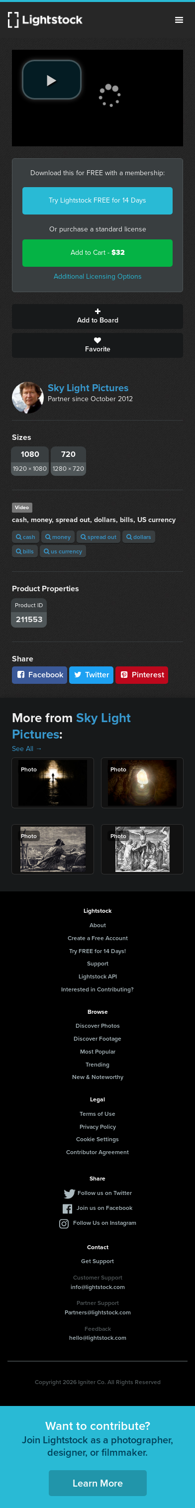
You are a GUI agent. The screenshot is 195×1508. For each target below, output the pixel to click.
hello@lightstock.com (97, 1337)
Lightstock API (98, 976)
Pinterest (141, 674)
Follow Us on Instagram (104, 1222)
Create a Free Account (98, 938)
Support (97, 963)
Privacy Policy (98, 1126)
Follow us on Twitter (105, 1192)
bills (25, 551)
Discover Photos (98, 1025)
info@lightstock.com (98, 1287)
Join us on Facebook (104, 1207)
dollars (138, 537)
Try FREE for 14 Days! (97, 951)
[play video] (52, 80)
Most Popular (97, 1051)
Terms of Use (97, 1113)
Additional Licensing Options (98, 276)
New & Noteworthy (97, 1077)
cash (25, 537)
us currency (63, 551)
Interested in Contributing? (97, 989)
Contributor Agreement (97, 1152)
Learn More (98, 1483)
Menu (179, 20)
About (98, 925)
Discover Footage (97, 1038)
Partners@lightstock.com (98, 1312)
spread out (98, 537)
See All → (27, 749)
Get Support (97, 1261)
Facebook (39, 674)
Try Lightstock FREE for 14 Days (97, 200)
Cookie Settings (97, 1139)
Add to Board (97, 316)
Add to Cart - (98, 252)
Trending (97, 1064)
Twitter (91, 674)
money (58, 537)
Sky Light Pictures (88, 387)
